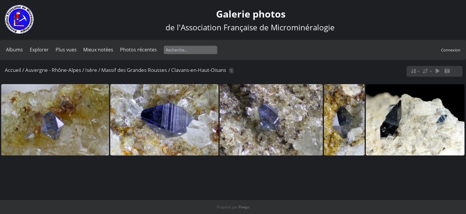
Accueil (13, 70)
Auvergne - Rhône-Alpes (53, 70)
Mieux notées (98, 49)
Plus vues (66, 49)
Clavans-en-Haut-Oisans (198, 70)
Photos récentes (138, 49)
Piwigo (244, 207)
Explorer (39, 49)
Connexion (450, 50)
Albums (14, 49)
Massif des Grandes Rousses (134, 70)
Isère (91, 70)
